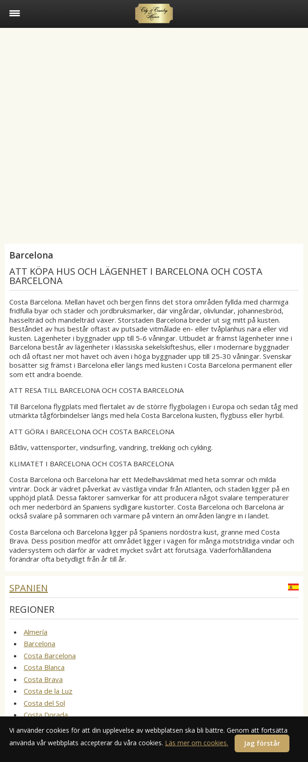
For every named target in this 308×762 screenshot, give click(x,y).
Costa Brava (43, 679)
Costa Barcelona (50, 655)
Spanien (28, 588)
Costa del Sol (44, 703)
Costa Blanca (44, 667)
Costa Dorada (46, 714)
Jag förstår (262, 743)
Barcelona (39, 643)
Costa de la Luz (48, 691)
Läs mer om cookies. (196, 742)
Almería (35, 631)
